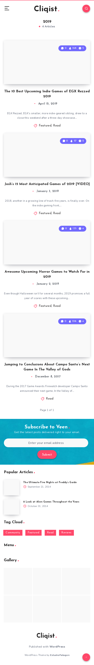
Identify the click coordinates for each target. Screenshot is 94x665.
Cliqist (46, 9)
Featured (45, 125)
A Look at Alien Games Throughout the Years (51, 502)
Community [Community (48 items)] (13, 532)
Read (57, 125)
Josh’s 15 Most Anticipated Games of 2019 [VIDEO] (47, 184)
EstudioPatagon (59, 655)
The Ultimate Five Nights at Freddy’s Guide (50, 482)
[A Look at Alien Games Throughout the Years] (11, 507)
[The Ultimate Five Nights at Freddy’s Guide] (11, 487)
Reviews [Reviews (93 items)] (66, 532)
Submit (47, 454)
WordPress (57, 647)
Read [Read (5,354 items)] (50, 532)
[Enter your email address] (46, 442)
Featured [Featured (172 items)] (33, 532)
